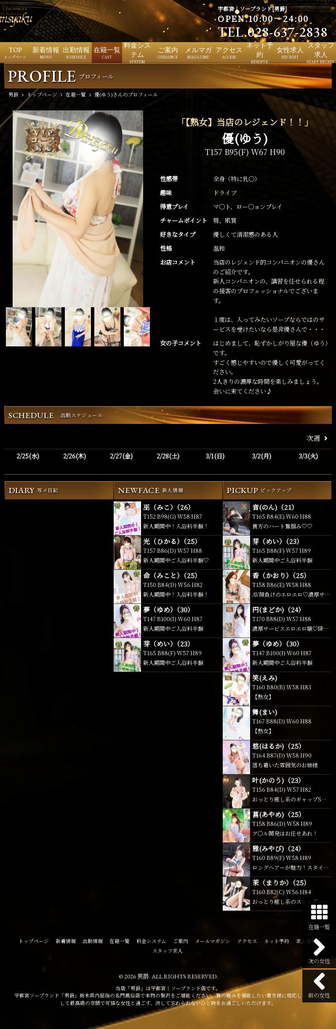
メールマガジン (212, 941)
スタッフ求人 (167, 950)
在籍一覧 (119, 941)
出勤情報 (93, 941)
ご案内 (180, 941)
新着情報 (66, 941)
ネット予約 (276, 941)
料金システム (151, 941)
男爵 (143, 976)
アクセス (247, 941)
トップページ (34, 941)
